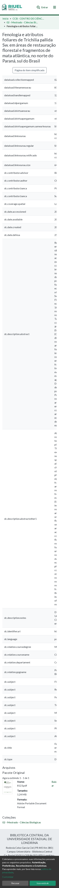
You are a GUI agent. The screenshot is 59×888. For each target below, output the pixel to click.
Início (5, 18)
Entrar (44, 7)
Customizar (7, 876)
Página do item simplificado (30, 70)
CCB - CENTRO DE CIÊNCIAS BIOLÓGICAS (28, 18)
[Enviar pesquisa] (38, 7)
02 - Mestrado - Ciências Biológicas (22, 22)
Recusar (15, 883)
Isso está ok (43, 883)
